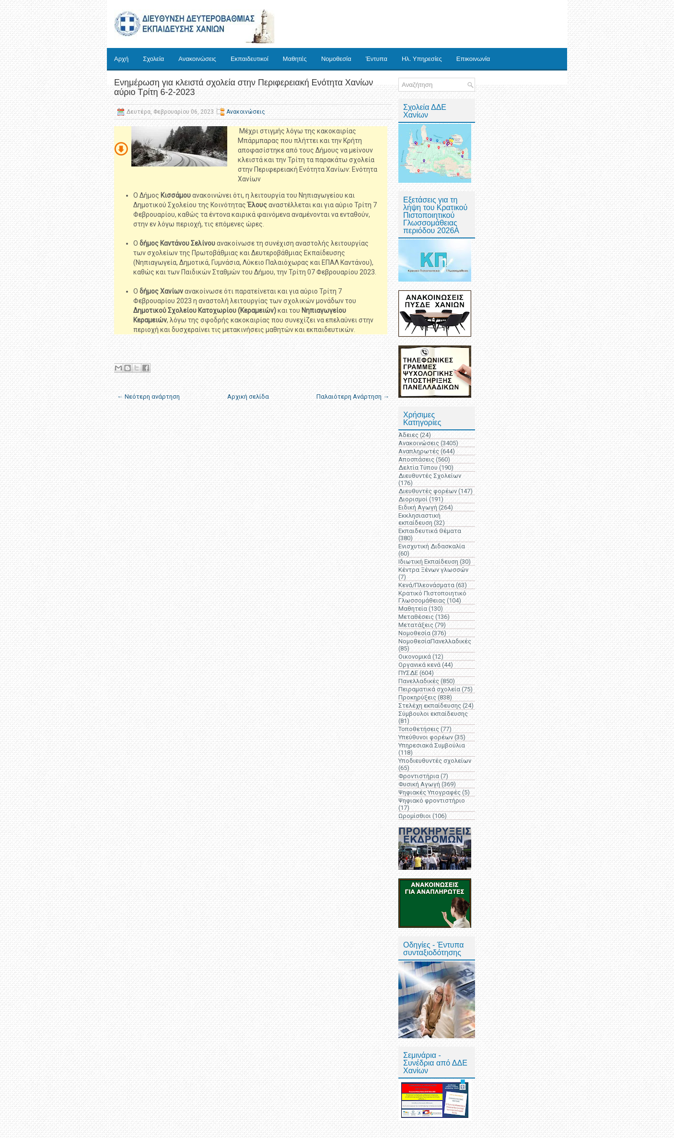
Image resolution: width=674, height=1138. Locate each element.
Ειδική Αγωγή (417, 507)
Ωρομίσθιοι (414, 815)
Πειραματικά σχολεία (429, 689)
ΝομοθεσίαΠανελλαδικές (434, 641)
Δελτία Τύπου (418, 467)
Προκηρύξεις (417, 697)
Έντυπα (376, 58)
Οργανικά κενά (419, 664)
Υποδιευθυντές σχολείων (434, 760)
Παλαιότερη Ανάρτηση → (352, 396)
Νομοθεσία (336, 58)
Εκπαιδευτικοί (249, 58)
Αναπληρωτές (418, 451)
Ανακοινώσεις (197, 58)
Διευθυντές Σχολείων (429, 475)
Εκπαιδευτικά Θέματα (429, 530)
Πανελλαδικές (418, 681)
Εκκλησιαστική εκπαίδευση (419, 519)
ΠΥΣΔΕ (408, 672)
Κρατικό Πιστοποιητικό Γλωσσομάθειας (432, 597)
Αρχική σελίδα (248, 396)
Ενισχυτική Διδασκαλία (431, 546)
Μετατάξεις (415, 624)
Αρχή (121, 58)
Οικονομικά (414, 656)
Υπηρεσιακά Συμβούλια (431, 745)
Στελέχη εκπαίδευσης (429, 705)
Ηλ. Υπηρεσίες (422, 58)
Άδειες (408, 435)
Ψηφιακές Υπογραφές (429, 792)
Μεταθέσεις (416, 616)
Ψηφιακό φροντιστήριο (431, 800)
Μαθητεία (412, 608)
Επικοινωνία (473, 58)
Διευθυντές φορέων (427, 491)
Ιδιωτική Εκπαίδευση (428, 561)
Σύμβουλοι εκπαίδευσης (433, 713)
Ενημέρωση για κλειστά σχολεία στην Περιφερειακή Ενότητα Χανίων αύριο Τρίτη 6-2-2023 (243, 87)
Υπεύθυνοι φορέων (425, 737)
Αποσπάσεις (416, 459)
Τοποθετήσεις (418, 729)
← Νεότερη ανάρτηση (148, 396)
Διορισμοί (413, 499)
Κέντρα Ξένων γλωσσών (433, 569)
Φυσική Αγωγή (419, 784)
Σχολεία (153, 58)
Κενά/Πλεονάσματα (426, 585)
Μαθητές (295, 58)
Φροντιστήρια (418, 776)
